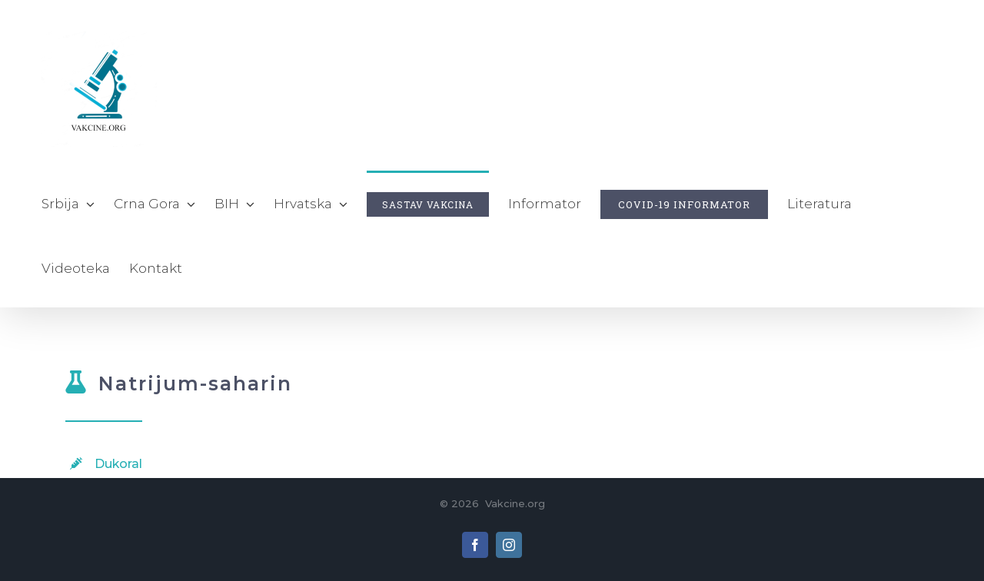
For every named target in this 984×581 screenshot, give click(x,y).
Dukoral (118, 463)
